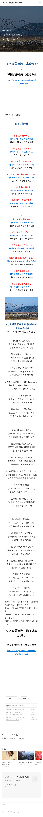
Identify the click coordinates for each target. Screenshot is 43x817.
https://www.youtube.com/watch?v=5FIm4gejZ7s (21, 652)
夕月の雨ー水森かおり (13, 715)
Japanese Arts (10, 705)
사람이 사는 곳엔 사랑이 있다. (13, 3)
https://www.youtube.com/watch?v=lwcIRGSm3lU (21, 81)
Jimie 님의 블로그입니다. (12, 780)
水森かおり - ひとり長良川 (14, 717)
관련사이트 (5, 805)
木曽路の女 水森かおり (13, 712)
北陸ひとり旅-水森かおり (13, 709)
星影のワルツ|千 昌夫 (12, 720)
